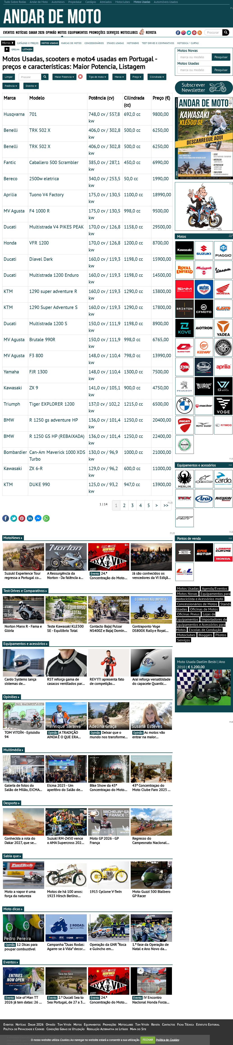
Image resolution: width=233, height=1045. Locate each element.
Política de (167, 1040)
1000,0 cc (133, 452)
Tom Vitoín (64, 1024)
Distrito (31, 85)
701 (33, 114)
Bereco (10, 178)
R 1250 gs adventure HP (53, 420)
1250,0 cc (133, 420)
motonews (133, 43)
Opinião (51, 32)
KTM (8, 291)
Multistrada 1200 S (48, 323)
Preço (136, 76)
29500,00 (162, 227)
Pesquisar (221, 57)
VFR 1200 (39, 243)
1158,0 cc (133, 227)
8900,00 (161, 323)
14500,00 (162, 275)
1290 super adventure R (53, 291)
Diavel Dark (41, 259)
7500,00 (161, 371)
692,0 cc (132, 114)
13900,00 (162, 484)
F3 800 (36, 355)
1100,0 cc (133, 194)
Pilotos (220, 635)
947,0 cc (132, 484)
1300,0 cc (133, 371)
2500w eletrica (44, 178)
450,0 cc (132, 162)
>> (166, 505)
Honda (10, 243)
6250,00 (161, 130)
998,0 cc (132, 211)
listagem (27, 49)
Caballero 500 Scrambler (53, 162)
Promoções (97, 32)
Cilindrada (157, 76)
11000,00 (162, 468)
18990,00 (162, 194)
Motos (62, 32)
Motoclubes (129, 32)
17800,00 (162, 307)
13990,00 (162, 355)
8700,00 (161, 243)
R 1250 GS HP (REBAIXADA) (57, 436)
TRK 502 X (39, 130)
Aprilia (10, 194)
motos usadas (49, 43)
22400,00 (162, 436)
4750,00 (161, 387)
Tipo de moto (97, 76)
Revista (151, 32)
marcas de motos (71, 43)
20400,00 (162, 420)
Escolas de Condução (205, 629)
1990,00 (161, 178)
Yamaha (11, 371)
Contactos (168, 1024)
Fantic (10, 162)
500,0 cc (132, 130)
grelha (15, 49)
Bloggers (205, 635)
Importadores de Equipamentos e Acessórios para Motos (201, 624)
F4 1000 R (39, 211)
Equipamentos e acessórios (25, 643)
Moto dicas (13, 909)
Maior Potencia (64, 76)
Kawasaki (13, 387)
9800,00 (161, 114)
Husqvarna (14, 114)
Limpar (9, 76)
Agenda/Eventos (214, 588)
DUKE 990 (39, 484)
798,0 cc (132, 355)
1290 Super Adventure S (53, 307)
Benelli (11, 130)
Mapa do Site (138, 1029)
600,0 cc (132, 468)
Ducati (10, 227)
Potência (11, 85)
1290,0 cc (133, 291)
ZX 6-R (36, 468)
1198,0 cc (133, 259)
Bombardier (15, 452)
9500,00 (161, 211)
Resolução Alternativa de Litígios (107, 1029)
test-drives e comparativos (158, 43)
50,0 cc (131, 178)
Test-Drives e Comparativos (25, 590)
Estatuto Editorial (207, 1024)
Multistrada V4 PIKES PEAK (56, 227)
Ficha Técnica (185, 1024)
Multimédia (13, 750)
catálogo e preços (27, 43)
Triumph (12, 404)
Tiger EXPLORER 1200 (51, 404)
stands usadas (115, 43)
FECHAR (148, 1040)
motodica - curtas (188, 43)
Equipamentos (78, 32)
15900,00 (162, 259)
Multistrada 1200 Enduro (54, 275)
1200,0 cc (133, 243)
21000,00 (162, 452)
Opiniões (11, 697)
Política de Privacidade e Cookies (23, 1029)
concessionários (94, 43)
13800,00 (162, 291)
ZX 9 (33, 387)
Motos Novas (187, 593)
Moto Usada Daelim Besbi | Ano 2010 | (204, 682)
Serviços (113, 32)
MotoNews (13, 537)
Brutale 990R (42, 339)
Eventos (8, 32)
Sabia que (12, 856)
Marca (119, 76)
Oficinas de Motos (204, 609)
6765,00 (161, 339)
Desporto (11, 803)
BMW (9, 420)
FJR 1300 (38, 371)
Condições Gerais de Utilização (65, 1029)
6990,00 (161, 162)
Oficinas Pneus (188, 614)
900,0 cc (132, 387)
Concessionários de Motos (197, 604)
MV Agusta (14, 211)
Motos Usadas (188, 588)
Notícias (21, 32)
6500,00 (161, 404)
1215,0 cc (133, 404)
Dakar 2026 (36, 32)
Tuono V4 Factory (46, 194)
